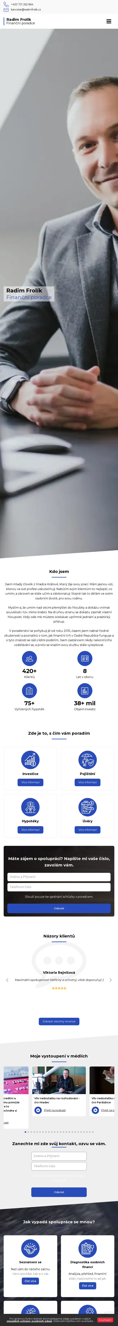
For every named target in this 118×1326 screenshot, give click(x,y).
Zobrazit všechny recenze (59, 1021)
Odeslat (59, 908)
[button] (7, 980)
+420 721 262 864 (22, 4)
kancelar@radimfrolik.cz (26, 9)
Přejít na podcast (55, 1110)
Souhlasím (105, 1319)
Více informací (30, 782)
